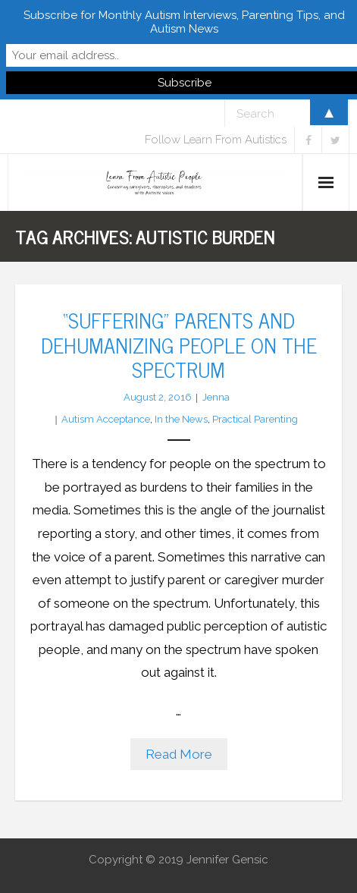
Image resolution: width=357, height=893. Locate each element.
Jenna (216, 397)
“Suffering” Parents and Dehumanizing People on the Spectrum (179, 344)
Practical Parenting (255, 419)
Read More (179, 754)
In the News (181, 419)
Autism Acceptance (105, 419)
